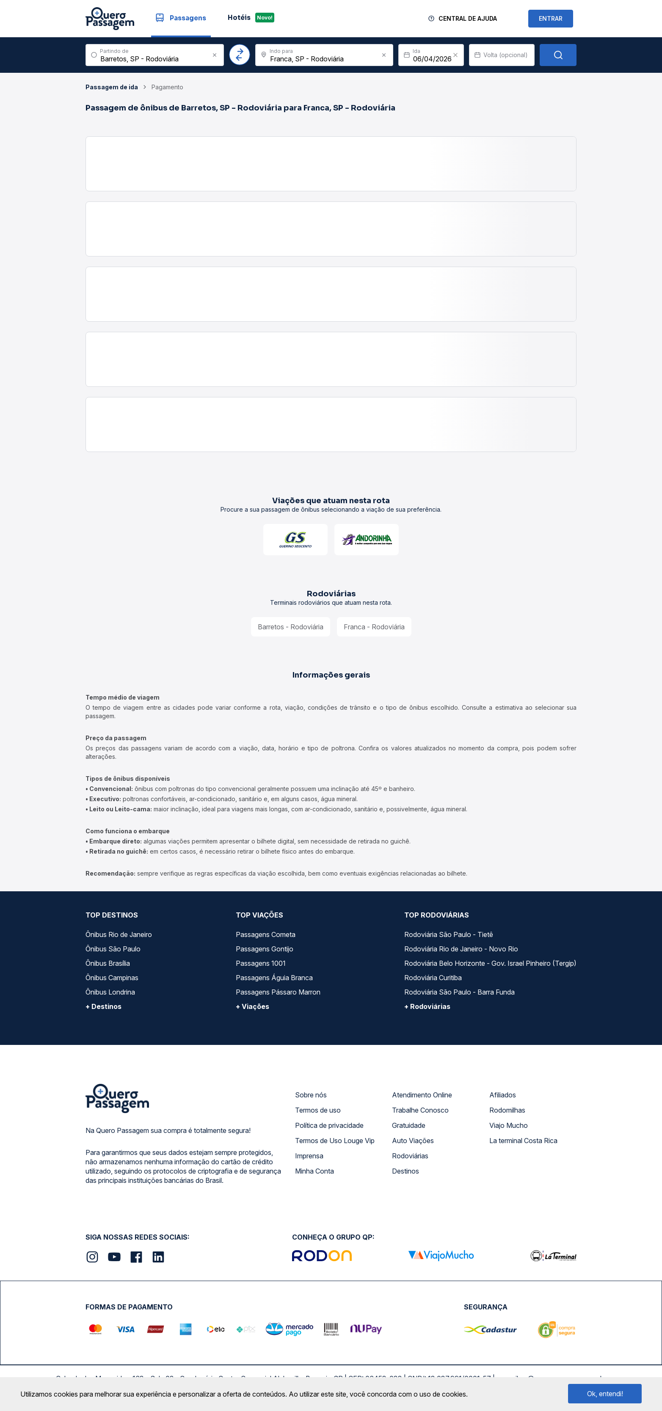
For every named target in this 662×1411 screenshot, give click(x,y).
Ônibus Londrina (110, 992)
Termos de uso (318, 1110)
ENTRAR (551, 18)
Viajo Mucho (508, 1125)
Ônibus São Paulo (113, 949)
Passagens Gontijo (264, 949)
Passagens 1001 (261, 963)
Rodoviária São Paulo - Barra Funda (459, 992)
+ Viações (252, 1006)
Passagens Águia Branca (274, 977)
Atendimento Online (422, 1095)
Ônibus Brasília (108, 963)
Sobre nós (311, 1095)
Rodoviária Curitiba (433, 977)
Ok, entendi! (605, 1393)
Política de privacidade (329, 1125)
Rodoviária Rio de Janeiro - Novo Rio (461, 949)
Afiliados (502, 1095)
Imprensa (309, 1156)
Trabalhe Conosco (420, 1110)
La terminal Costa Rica (523, 1140)
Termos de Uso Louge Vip (335, 1140)
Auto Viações (413, 1140)
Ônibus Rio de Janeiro (119, 934)
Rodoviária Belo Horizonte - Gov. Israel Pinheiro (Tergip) (490, 963)
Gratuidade (408, 1125)
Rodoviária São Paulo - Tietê (448, 934)
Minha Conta (314, 1171)
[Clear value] (455, 55)
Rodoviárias (410, 1156)
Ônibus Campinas (112, 977)
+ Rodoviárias (427, 1006)
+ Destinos (103, 1006)
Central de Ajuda (468, 18)
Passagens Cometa (265, 934)
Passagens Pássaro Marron (278, 992)
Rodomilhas (507, 1110)
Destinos (405, 1171)
